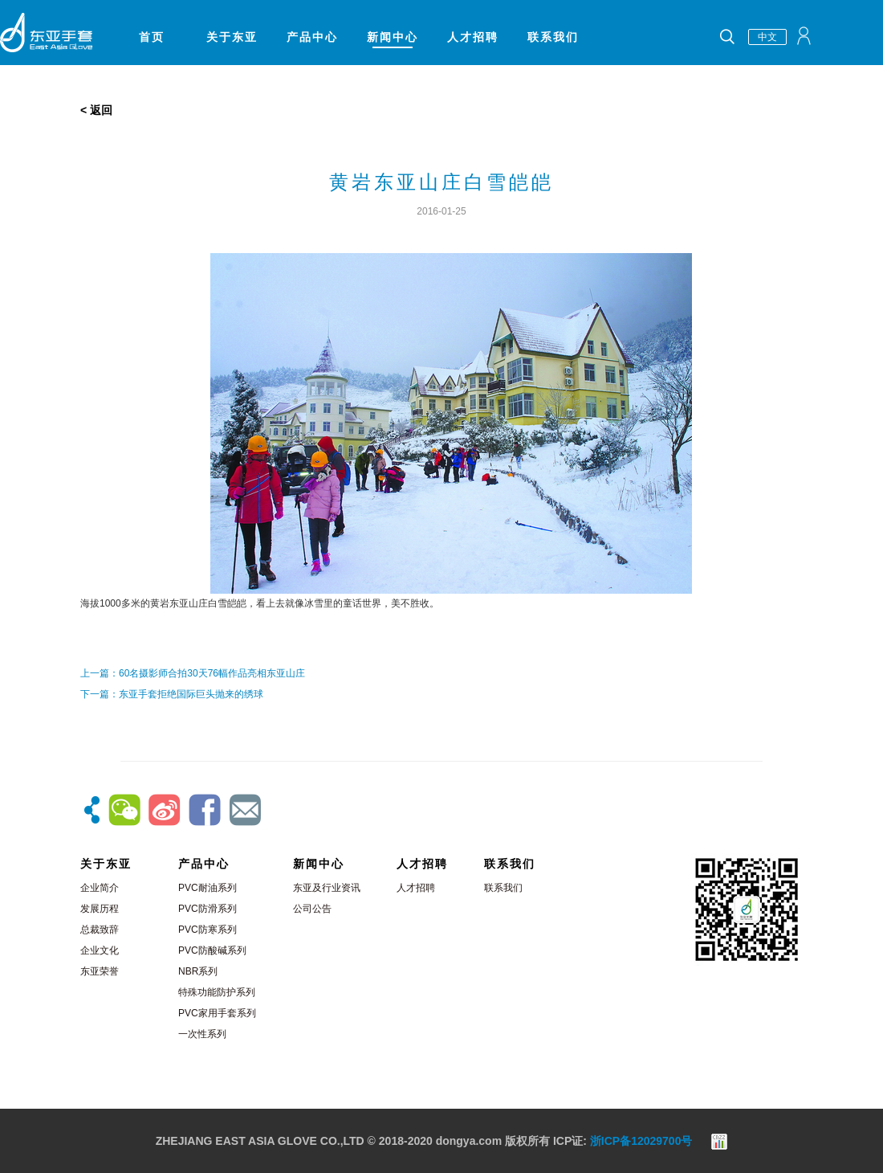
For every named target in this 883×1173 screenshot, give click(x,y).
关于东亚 (232, 37)
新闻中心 (392, 37)
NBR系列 (198, 971)
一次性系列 (202, 1034)
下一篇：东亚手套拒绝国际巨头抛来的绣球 (171, 694)
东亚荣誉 (99, 971)
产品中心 (312, 37)
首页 (152, 37)
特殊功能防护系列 (216, 992)
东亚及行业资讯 (326, 887)
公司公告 (312, 908)
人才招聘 (472, 37)
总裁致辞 (99, 929)
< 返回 (96, 110)
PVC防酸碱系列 (212, 950)
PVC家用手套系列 (217, 1013)
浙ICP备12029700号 (641, 1140)
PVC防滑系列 (207, 908)
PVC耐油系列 (207, 887)
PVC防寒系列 (207, 929)
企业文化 (99, 950)
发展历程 (99, 908)
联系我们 (553, 37)
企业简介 (99, 887)
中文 (767, 37)
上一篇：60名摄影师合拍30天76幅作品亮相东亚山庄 (192, 673)
